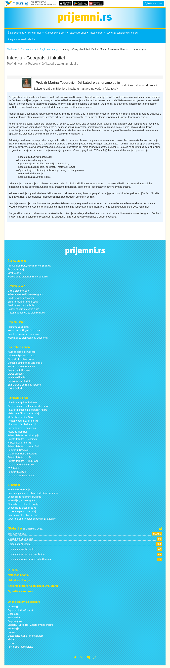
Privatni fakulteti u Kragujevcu (23, 463)
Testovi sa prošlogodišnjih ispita (24, 332)
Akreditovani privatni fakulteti (22, 404)
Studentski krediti (17, 379)
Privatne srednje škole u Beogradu (25, 296)
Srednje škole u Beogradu (21, 300)
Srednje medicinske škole (21, 307)
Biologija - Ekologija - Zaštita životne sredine (30, 627)
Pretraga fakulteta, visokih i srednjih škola (29, 267)
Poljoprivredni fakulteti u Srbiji (23, 423)
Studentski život (79, 35)
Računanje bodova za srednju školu (26, 314)
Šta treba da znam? (57, 35)
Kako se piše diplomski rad (22, 354)
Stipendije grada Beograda (21, 502)
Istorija (11, 634)
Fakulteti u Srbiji (16, 271)
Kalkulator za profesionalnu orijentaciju (28, 278)
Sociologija (13, 630)
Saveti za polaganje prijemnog (122, 34)
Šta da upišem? (17, 35)
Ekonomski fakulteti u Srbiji (22, 426)
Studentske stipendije (19, 491)
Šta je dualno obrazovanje (21, 361)
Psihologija (13, 608)
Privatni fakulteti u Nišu (19, 459)
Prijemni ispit (36, 35)
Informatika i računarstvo (20, 649)
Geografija (13, 616)
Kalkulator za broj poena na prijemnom (28, 340)
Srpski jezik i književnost (20, 612)
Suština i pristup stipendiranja (23, 517)
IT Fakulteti (13, 470)
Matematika (14, 619)
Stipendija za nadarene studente (24, 499)
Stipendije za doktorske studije (23, 506)
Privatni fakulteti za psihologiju (23, 437)
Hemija (11, 645)
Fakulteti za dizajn (17, 474)
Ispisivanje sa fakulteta (19, 383)
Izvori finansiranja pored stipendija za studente (32, 521)
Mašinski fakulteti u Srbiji (20, 419)
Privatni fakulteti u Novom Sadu (24, 448)
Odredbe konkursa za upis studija (25, 365)
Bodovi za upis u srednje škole (23, 311)
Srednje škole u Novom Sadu (23, 304)
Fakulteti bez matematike (21, 466)
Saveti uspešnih (16, 376)
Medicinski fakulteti (17, 434)
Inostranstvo (98, 35)
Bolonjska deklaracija (19, 372)
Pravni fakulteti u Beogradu (22, 430)
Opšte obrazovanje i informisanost (25, 638)
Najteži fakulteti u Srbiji (19, 444)
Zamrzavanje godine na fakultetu (25, 387)
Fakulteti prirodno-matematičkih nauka (27, 412)
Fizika (11, 641)
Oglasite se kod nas (153, 3)
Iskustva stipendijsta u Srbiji (22, 513)
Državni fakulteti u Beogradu (22, 455)
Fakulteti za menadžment (21, 477)
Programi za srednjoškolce (21, 41)
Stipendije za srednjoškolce (22, 510)
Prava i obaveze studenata (21, 368)
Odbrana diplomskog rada (21, 357)
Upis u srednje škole (18, 293)
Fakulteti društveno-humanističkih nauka (28, 408)
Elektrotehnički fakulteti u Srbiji (23, 415)
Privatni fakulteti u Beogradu (22, 441)
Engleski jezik (15, 623)
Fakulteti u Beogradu (18, 452)
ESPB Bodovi (15, 390)
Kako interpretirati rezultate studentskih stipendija (33, 495)
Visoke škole (14, 275)
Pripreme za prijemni (18, 329)
